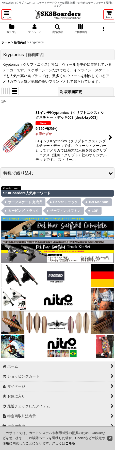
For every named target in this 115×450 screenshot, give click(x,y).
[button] (6, 14)
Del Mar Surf (98, 202)
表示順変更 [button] (71, 92)
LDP (95, 211)
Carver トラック (65, 202)
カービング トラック (23, 211)
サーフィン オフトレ (65, 211)
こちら (70, 443)
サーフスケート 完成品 (25, 202)
